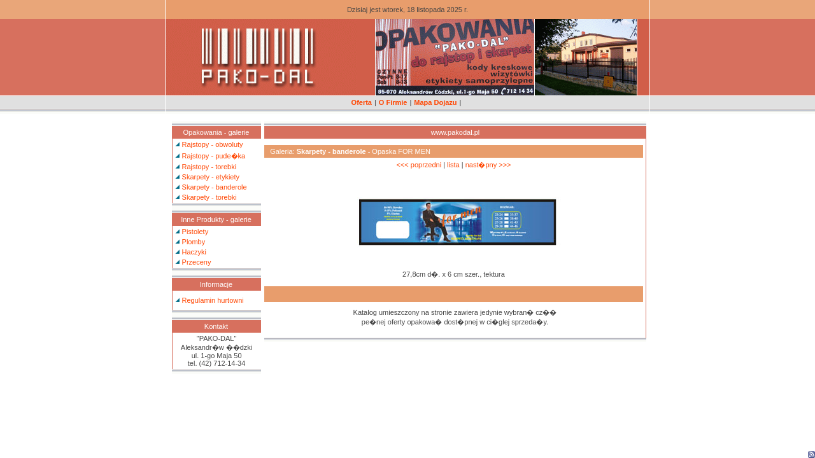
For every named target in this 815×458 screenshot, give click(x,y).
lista (453, 165)
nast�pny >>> (488, 165)
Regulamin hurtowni (213, 300)
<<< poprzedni (418, 165)
